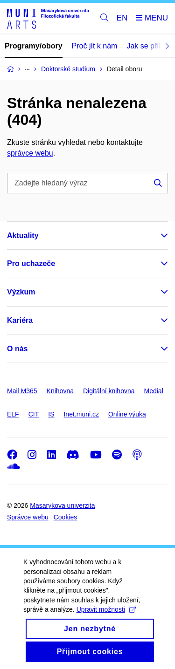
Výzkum (21, 292)
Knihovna (60, 391)
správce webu (30, 153)
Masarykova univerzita (62, 505)
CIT (33, 414)
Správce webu (28, 517)
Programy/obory (34, 46)
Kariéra (20, 320)
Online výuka (127, 414)
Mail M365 (22, 391)
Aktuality (23, 235)
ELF (13, 414)
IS (51, 414)
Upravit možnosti (106, 620)
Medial (153, 391)
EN (122, 18)
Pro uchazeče (31, 263)
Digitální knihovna (109, 391)
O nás (17, 349)
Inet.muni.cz (80, 414)
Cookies (65, 517)
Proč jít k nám (95, 46)
